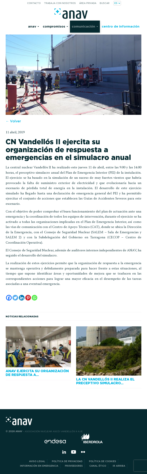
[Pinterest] (28, 298)
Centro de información (120, 26)
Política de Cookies (102, 461)
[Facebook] (9, 298)
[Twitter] (15, 298)
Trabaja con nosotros (60, 3)
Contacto (34, 3)
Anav (33, 26)
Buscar (104, 3)
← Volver (13, 121)
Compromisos (55, 26)
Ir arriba (119, 466)
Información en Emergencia (39, 466)
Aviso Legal (37, 461)
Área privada (87, 3)
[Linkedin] (21, 298)
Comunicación (85, 26)
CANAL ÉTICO (97, 466)
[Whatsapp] (34, 298)
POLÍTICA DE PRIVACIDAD (67, 461)
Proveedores (74, 466)
